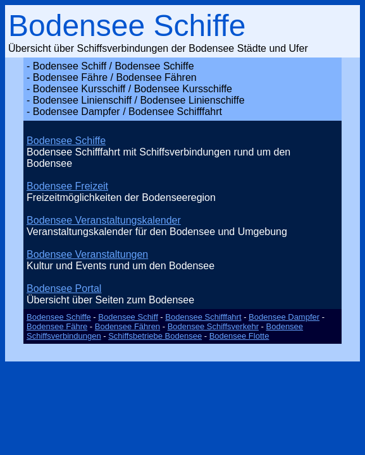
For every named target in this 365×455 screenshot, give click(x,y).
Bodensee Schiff (128, 317)
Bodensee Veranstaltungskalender (104, 220)
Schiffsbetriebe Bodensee (155, 336)
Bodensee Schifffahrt (203, 317)
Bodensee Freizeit (67, 186)
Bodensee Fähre (57, 326)
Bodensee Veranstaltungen (87, 254)
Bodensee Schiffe (66, 140)
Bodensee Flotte (239, 336)
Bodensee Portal (64, 288)
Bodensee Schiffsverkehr (213, 326)
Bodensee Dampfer (284, 317)
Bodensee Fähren (127, 326)
